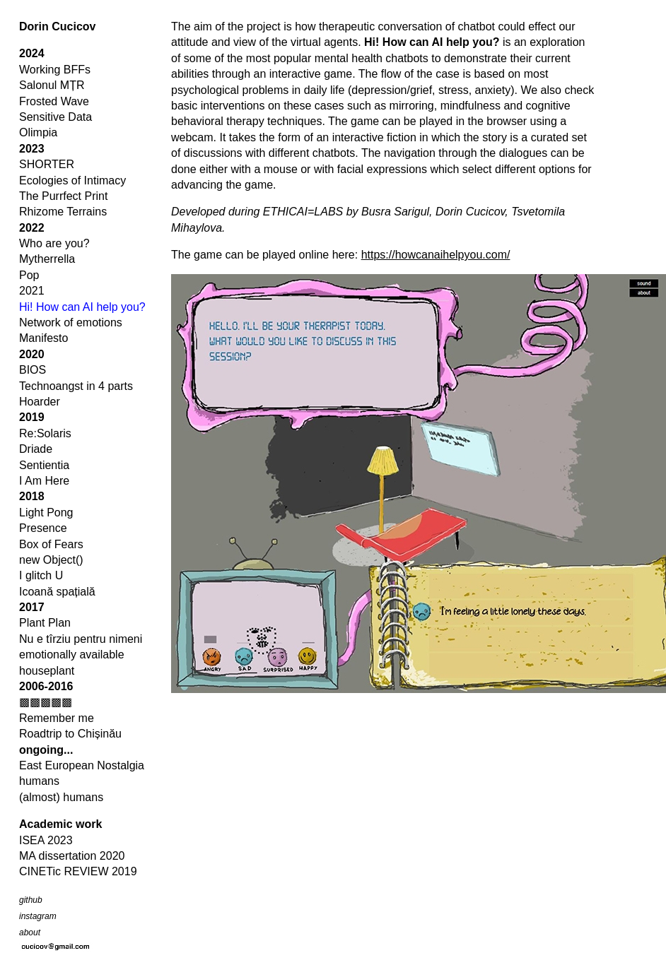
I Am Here (44, 481)
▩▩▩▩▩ (45, 702)
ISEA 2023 (46, 840)
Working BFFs (54, 70)
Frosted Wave (54, 101)
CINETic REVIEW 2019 (78, 871)
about (29, 932)
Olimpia (38, 132)
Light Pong (46, 513)
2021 (32, 291)
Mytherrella (47, 259)
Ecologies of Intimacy (72, 180)
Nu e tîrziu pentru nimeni (80, 639)
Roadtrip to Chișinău (70, 734)
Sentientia (44, 465)
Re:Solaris (45, 433)
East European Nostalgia (81, 765)
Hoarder (39, 402)
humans (39, 781)
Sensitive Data (55, 117)
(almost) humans (61, 797)
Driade (35, 449)
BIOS (32, 370)
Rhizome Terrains (63, 212)
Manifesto (43, 338)
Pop (29, 275)
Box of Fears (51, 544)
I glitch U (41, 575)
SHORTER (46, 164)
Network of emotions (70, 322)
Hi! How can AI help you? (82, 307)
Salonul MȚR (51, 85)
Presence (43, 528)
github (30, 900)
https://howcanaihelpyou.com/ (435, 255)
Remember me (56, 718)
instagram (38, 916)
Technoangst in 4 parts (76, 386)
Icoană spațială (57, 592)
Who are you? (54, 243)
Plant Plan (45, 623)
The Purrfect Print (63, 196)
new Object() (51, 560)
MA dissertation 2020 (71, 856)
